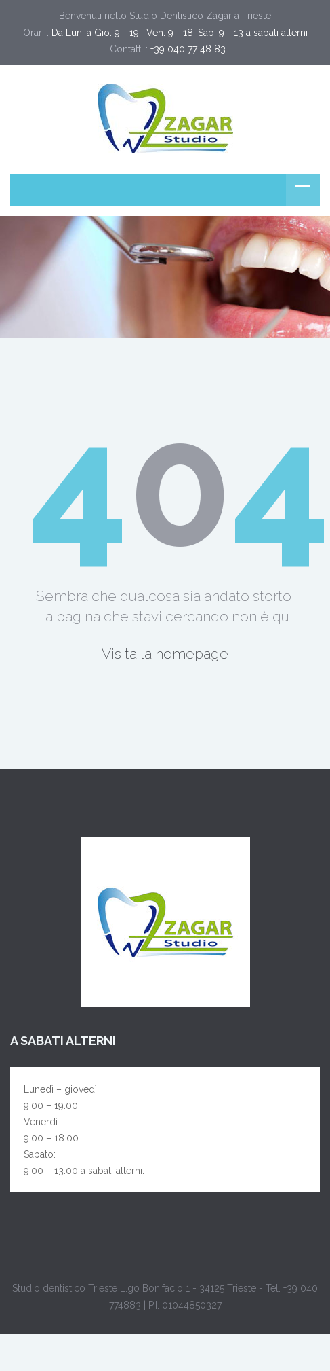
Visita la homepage (165, 653)
